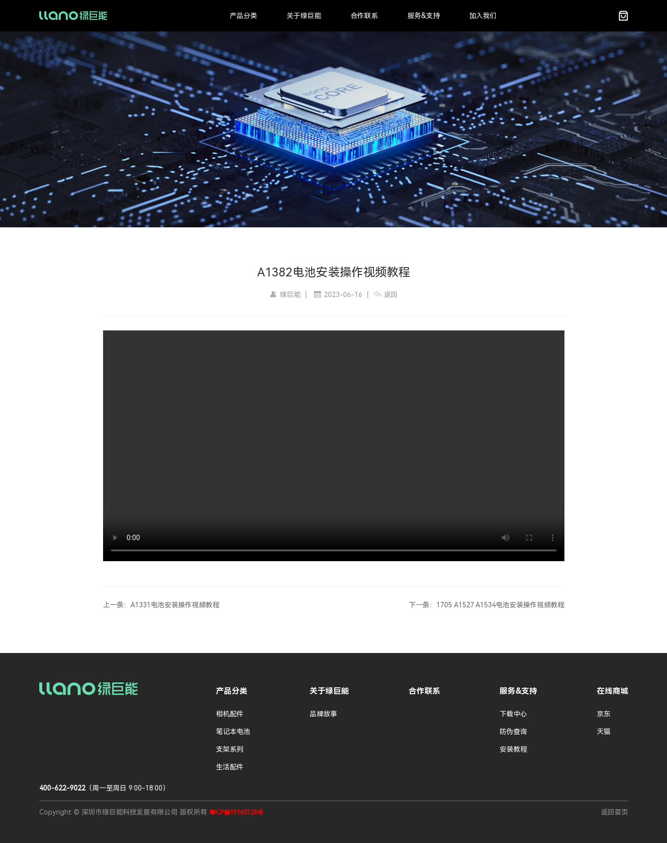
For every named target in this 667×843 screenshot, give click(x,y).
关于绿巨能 (304, 16)
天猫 (604, 731)
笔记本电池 (233, 731)
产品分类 (243, 16)
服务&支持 (423, 16)
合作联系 (364, 16)
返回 (386, 295)
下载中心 (513, 714)
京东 (604, 714)
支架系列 (229, 749)
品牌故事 (323, 714)
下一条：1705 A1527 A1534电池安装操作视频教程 (486, 605)
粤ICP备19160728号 (236, 812)
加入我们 (483, 16)
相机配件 (229, 714)
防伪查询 (513, 731)
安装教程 (513, 749)
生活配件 (229, 767)
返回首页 (614, 812)
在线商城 (612, 691)
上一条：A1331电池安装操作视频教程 (161, 605)
